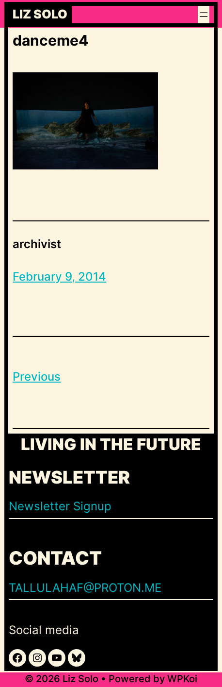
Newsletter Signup (60, 506)
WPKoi (182, 679)
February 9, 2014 (59, 276)
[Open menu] (203, 14)
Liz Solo (40, 14)
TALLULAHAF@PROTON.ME (85, 588)
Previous (37, 376)
